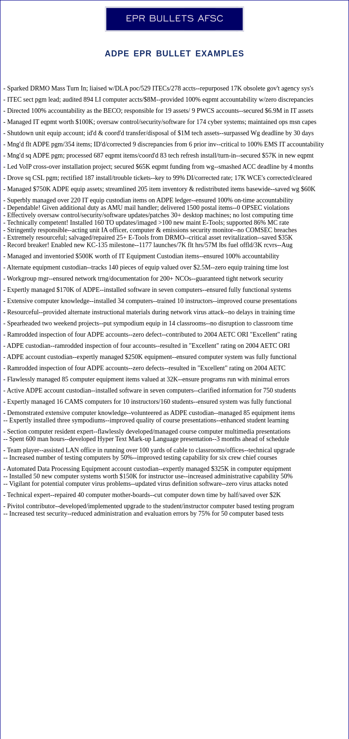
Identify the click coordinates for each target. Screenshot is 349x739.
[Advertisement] (174, 641)
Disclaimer (223, 726)
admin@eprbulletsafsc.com (168, 726)
